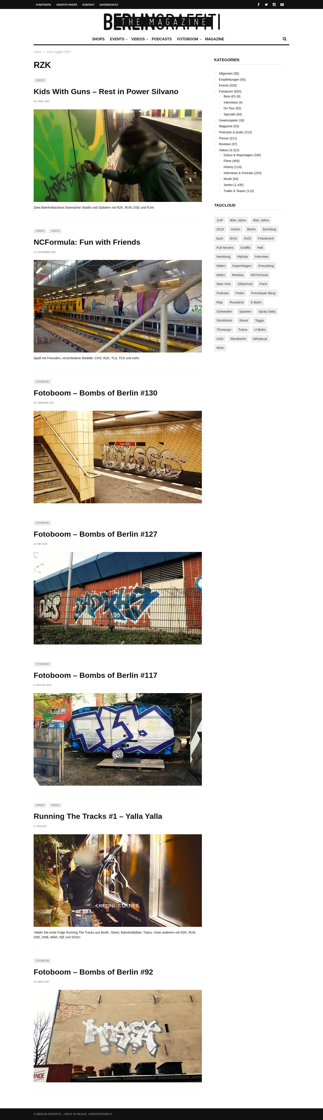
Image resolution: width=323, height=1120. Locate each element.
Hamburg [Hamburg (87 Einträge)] (223, 256)
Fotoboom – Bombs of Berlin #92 (93, 972)
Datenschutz (109, 4)
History (229, 167)
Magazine (214, 39)
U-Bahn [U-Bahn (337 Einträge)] (260, 329)
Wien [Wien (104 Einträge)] (220, 348)
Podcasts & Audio (231, 132)
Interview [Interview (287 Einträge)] (261, 256)
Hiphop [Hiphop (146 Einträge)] (242, 256)
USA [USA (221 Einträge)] (219, 339)
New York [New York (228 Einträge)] (223, 284)
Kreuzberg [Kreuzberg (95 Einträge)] (266, 266)
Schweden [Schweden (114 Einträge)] (224, 311)
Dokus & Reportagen (238, 155)
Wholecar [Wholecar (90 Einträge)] (260, 339)
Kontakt (88, 4)
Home (37, 52)
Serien (40, 231)
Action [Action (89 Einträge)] (235, 229)
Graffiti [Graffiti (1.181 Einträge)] (245, 247)
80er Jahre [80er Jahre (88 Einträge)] (238, 220)
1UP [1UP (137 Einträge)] (219, 220)
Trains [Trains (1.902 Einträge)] (242, 329)
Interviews (231, 102)
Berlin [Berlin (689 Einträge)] (251, 229)
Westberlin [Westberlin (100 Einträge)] (238, 339)
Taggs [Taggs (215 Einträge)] (259, 320)
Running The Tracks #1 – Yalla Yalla (98, 816)
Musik (228, 179)
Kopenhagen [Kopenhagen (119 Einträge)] (241, 266)
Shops (98, 39)
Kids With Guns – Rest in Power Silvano (106, 91)
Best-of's (230, 96)
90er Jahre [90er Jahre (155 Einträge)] (261, 220)
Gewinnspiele (228, 120)
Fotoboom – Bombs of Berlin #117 (95, 675)
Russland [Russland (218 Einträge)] (236, 302)
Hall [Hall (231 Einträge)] (260, 247)
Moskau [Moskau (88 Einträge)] (238, 275)
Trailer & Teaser (235, 191)
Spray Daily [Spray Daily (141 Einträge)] (267, 311)
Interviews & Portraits (238, 173)
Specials (230, 114)
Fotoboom (188, 39)
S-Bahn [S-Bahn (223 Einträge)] (256, 302)
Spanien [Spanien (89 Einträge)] (245, 311)
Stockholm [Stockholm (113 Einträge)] (224, 320)
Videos (139, 39)
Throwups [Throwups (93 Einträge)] (223, 329)
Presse (224, 138)
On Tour (229, 108)
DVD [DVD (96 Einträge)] (247, 238)
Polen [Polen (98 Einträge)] (240, 293)
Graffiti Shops (67, 4)
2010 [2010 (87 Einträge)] (220, 229)
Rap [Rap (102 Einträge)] (219, 302)
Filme (227, 161)
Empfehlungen (229, 79)
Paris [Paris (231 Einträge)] (263, 284)
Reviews (225, 144)
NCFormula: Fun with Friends (87, 242)
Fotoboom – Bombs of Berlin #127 (95, 534)
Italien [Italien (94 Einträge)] (220, 266)
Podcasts (162, 39)
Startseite (43, 4)
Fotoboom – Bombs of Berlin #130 (95, 393)
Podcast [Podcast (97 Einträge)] (222, 293)
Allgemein (226, 73)
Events (118, 39)
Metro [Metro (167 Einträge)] (220, 275)
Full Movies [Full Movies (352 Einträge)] (225, 247)
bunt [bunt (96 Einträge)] (219, 238)
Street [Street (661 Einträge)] (243, 320)
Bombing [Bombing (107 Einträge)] (269, 229)
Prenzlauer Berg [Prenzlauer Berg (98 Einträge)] (263, 293)
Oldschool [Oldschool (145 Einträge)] (245, 284)
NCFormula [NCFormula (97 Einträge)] (259, 275)
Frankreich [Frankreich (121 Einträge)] (266, 238)
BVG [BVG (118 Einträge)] (233, 238)
